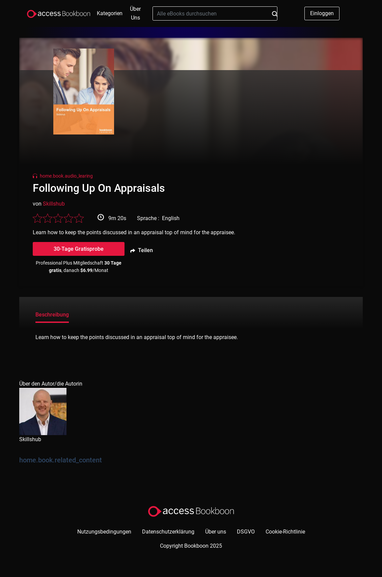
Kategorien (109, 13)
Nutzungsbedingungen (104, 531)
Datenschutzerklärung (168, 531)
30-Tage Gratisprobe (79, 249)
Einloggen (322, 13)
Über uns (135, 13)
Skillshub (54, 204)
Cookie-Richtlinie (285, 531)
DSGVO (246, 531)
